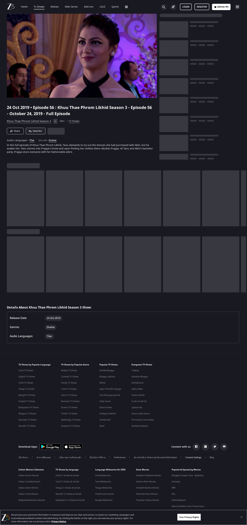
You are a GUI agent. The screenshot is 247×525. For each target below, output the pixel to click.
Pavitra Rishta (138, 395)
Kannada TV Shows (28, 419)
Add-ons (86, 7)
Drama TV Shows (69, 407)
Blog (212, 457)
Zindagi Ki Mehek (107, 413)
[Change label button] (173, 7)
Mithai (102, 382)
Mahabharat (137, 382)
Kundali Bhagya (106, 370)
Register (202, 6)
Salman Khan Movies (146, 481)
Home (22, 7)
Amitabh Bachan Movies (147, 487)
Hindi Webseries (103, 475)
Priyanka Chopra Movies (147, 500)
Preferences (120, 457)
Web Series (68, 7)
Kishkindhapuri (179, 500)
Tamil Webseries (103, 481)
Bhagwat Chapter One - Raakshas (188, 475)
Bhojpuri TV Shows (27, 413)
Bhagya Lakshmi (107, 376)
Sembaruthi (105, 419)
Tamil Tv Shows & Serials (67, 481)
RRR (173, 487)
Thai (31, 140)
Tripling (135, 370)
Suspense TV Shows (70, 426)
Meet (101, 426)
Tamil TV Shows (26, 370)
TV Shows (74, 121)
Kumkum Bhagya (140, 376)
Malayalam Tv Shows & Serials (70, 500)
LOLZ (100, 7)
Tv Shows (36, 7)
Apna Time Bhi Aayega (110, 389)
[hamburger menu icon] (237, 7)
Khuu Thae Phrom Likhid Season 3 (29, 121)
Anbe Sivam (105, 401)
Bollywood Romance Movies (32, 500)
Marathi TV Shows (27, 426)
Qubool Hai (137, 407)
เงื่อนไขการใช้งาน (98, 457)
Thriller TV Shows (69, 413)
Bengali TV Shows (27, 395)
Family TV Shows (69, 382)
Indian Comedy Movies (29, 481)
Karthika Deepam (140, 426)
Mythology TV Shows (71, 419)
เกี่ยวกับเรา (23, 457)
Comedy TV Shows (70, 376)
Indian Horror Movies (29, 475)
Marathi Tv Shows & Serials (69, 494)
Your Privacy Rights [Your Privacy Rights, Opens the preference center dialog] (189, 517)
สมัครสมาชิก (221, 6)
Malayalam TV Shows (29, 407)
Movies (52, 7)
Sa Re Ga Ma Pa (139, 401)
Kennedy (176, 481)
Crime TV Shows (69, 389)
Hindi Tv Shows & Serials (67, 475)
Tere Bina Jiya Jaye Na (109, 395)
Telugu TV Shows (26, 389)
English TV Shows (27, 376)
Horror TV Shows (69, 395)
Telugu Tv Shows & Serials (68, 487)
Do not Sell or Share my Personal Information (155, 457)
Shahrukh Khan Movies (147, 494)
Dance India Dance (141, 413)
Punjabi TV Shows (27, 401)
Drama (52, 140)
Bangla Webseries (104, 500)
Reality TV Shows (69, 370)
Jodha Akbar (137, 389)
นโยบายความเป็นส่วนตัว (70, 457)
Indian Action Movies (28, 487)
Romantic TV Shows (70, 401)
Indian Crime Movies (28, 494)
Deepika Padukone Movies (148, 475)
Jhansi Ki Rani (105, 407)
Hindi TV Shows (26, 382)
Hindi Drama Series (104, 494)
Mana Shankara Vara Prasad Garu (188, 506)
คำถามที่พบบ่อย (44, 457)
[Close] (241, 517)
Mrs (173, 494)
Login (185, 6)
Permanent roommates (143, 419)
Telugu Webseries (103, 487)
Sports (112, 7)
